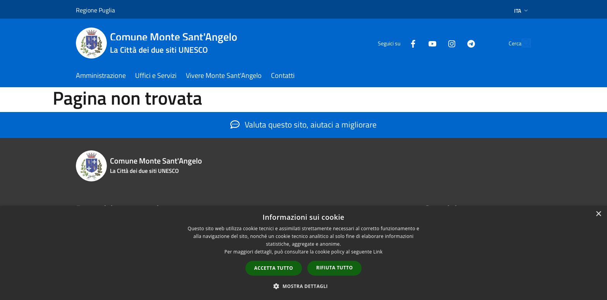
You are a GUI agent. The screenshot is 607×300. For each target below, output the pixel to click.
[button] (303, 286)
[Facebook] (395, 43)
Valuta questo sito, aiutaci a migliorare (303, 124)
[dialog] (303, 253)
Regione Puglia (95, 10)
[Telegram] (453, 43)
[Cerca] (522, 43)
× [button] (598, 214)
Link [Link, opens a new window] (377, 251)
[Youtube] (414, 43)
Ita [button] (522, 11)
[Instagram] (433, 43)
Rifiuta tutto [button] (334, 267)
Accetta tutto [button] (273, 268)
